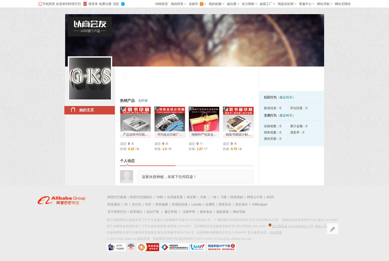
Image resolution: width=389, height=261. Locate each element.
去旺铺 (143, 100)
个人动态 (127, 161)
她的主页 (82, 109)
